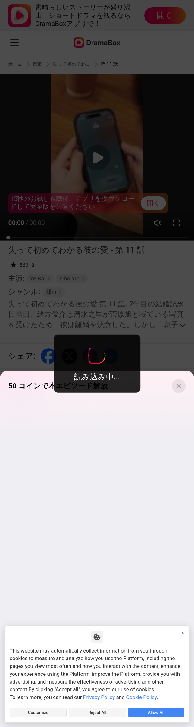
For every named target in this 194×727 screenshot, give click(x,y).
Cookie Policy (141, 695)
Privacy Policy (99, 695)
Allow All (156, 712)
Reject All (97, 712)
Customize (38, 712)
